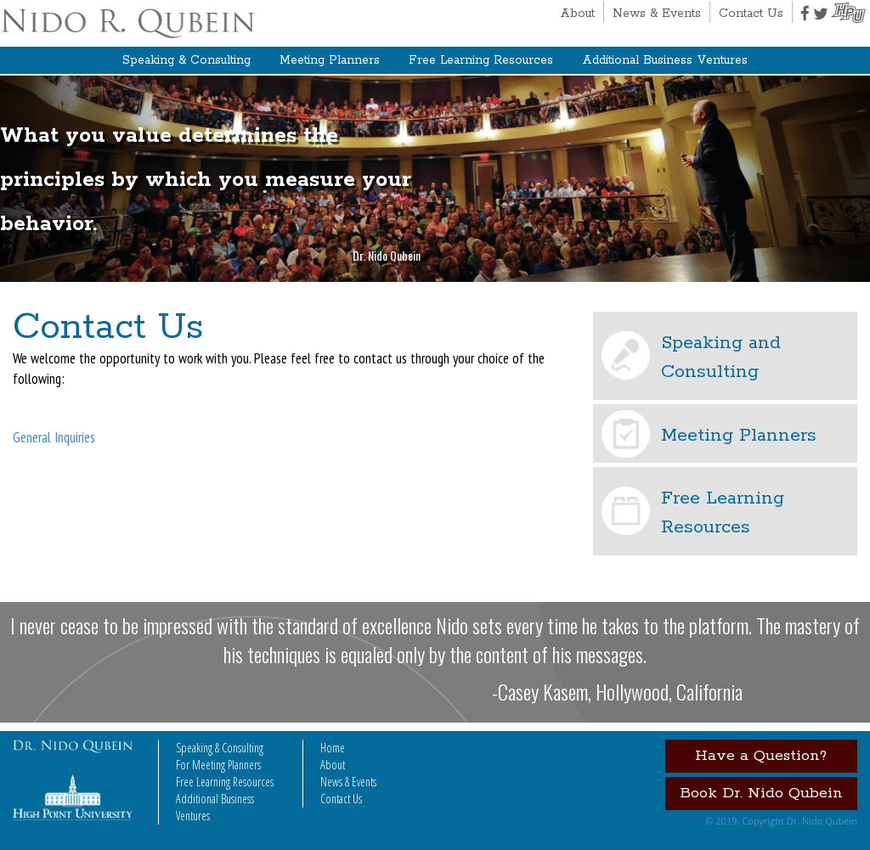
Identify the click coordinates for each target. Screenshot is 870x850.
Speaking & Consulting (186, 60)
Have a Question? (761, 755)
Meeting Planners (330, 60)
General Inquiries (54, 437)
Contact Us (751, 13)
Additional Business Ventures (665, 60)
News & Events (657, 13)
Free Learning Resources (481, 60)
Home (332, 748)
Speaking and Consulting (721, 357)
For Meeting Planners (218, 765)
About (577, 13)
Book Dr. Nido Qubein (761, 793)
